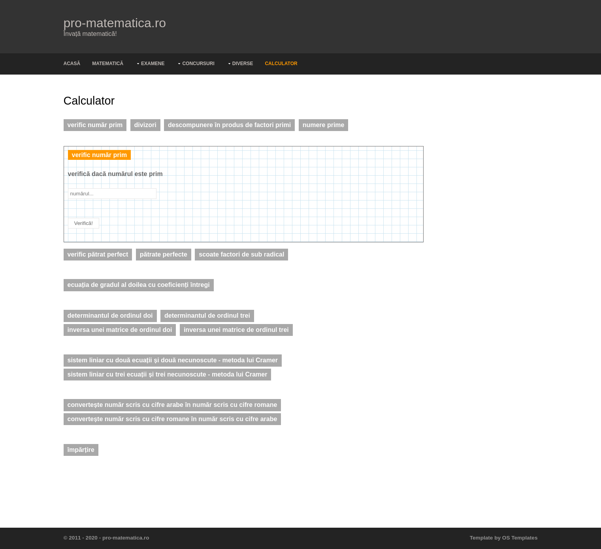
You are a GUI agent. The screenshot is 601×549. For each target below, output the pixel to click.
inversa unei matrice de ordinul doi (120, 329)
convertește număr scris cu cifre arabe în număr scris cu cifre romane (172, 404)
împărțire (81, 449)
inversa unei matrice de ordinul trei (236, 329)
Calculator (281, 63)
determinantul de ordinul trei (207, 315)
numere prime (324, 125)
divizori (145, 125)
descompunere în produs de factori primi (229, 125)
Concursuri (198, 63)
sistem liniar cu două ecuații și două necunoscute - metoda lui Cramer (173, 360)
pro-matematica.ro (115, 23)
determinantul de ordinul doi (110, 315)
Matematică (107, 63)
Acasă (72, 63)
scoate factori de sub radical (241, 254)
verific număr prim (95, 125)
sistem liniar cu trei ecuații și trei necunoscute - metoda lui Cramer (168, 374)
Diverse (242, 63)
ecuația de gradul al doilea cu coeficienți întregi (139, 284)
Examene (152, 63)
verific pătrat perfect (98, 254)
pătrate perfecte (163, 254)
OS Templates (520, 538)
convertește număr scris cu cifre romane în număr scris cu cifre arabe (172, 419)
